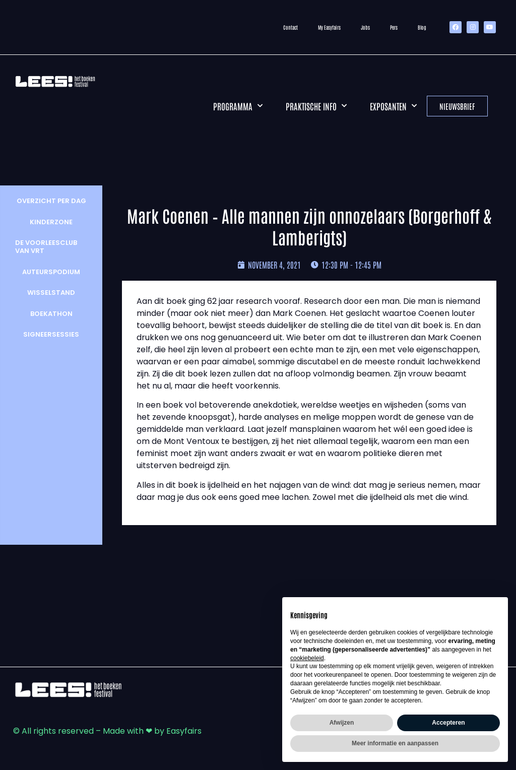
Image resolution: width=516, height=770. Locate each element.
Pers (394, 27)
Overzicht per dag (49, 201)
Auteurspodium (49, 272)
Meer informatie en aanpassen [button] (395, 743)
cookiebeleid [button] (307, 658)
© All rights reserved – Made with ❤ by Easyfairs (107, 731)
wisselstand (49, 292)
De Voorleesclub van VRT (44, 246)
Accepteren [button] (448, 722)
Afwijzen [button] (342, 722)
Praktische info (316, 106)
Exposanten (393, 106)
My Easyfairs (329, 27)
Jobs (365, 27)
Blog (422, 27)
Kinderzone (49, 222)
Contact (290, 27)
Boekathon (49, 313)
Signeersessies (49, 334)
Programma (238, 106)
